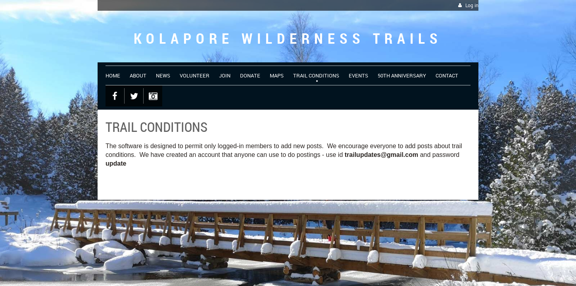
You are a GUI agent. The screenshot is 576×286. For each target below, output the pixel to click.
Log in (471, 5)
